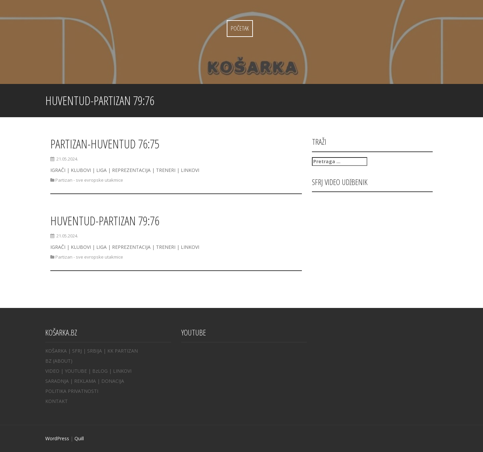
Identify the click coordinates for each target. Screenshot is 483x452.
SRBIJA (94, 351)
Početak (240, 28)
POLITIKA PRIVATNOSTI (71, 391)
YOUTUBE (76, 371)
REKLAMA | (87, 381)
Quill (79, 438)
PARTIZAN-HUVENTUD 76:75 (104, 144)
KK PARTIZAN (122, 351)
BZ (48, 361)
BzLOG (100, 371)
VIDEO (52, 371)
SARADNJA (57, 381)
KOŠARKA (56, 351)
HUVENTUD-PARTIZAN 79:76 (104, 221)
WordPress (57, 438)
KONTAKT (56, 401)
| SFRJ (75, 351)
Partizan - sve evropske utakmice (89, 180)
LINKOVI (122, 371)
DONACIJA (112, 381)
